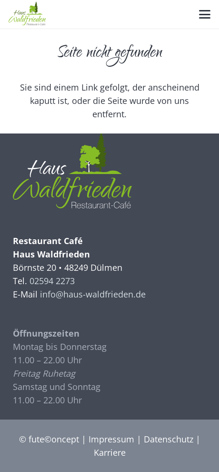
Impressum (111, 439)
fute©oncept (54, 439)
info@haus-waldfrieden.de (93, 294)
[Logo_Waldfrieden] (27, 13)
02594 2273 (52, 281)
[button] (205, 14)
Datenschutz (168, 439)
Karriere (110, 452)
